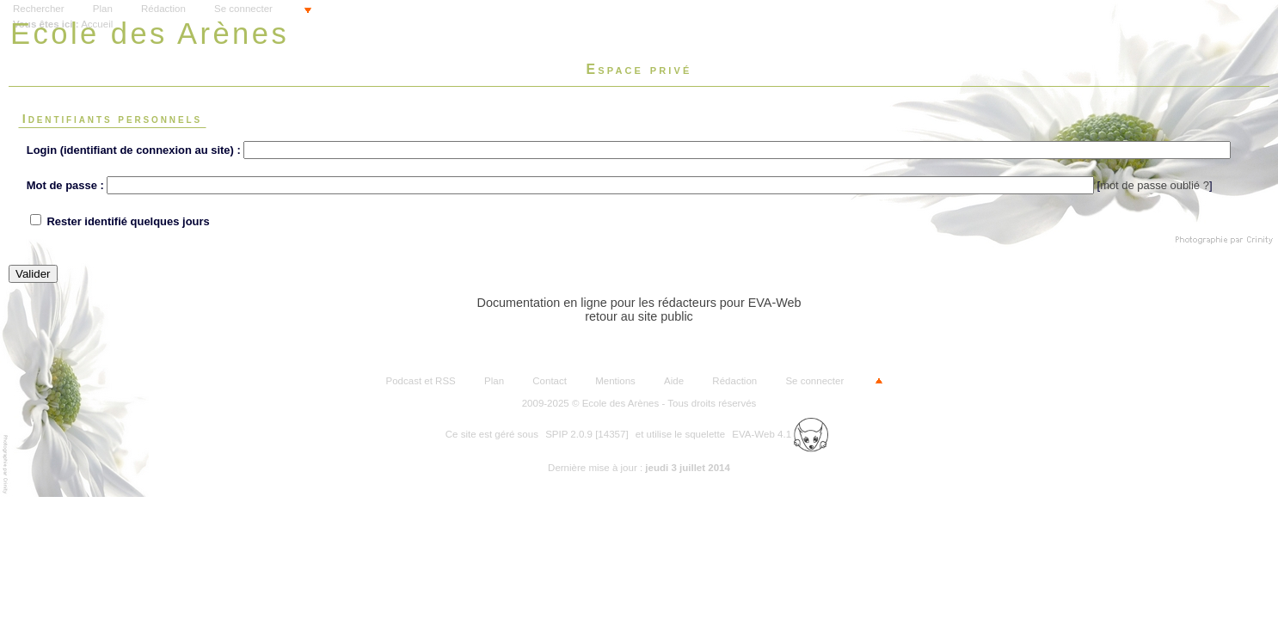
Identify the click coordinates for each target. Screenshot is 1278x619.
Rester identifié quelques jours (127, 221)
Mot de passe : (65, 185)
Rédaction (163, 8)
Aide (674, 381)
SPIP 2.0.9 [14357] (586, 434)
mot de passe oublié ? (1154, 185)
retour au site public (639, 316)
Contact (549, 381)
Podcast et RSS (421, 381)
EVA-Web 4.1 (780, 434)
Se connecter (243, 8)
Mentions (615, 381)
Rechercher (39, 8)
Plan (103, 8)
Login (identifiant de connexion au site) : (134, 150)
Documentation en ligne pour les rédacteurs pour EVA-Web (638, 303)
